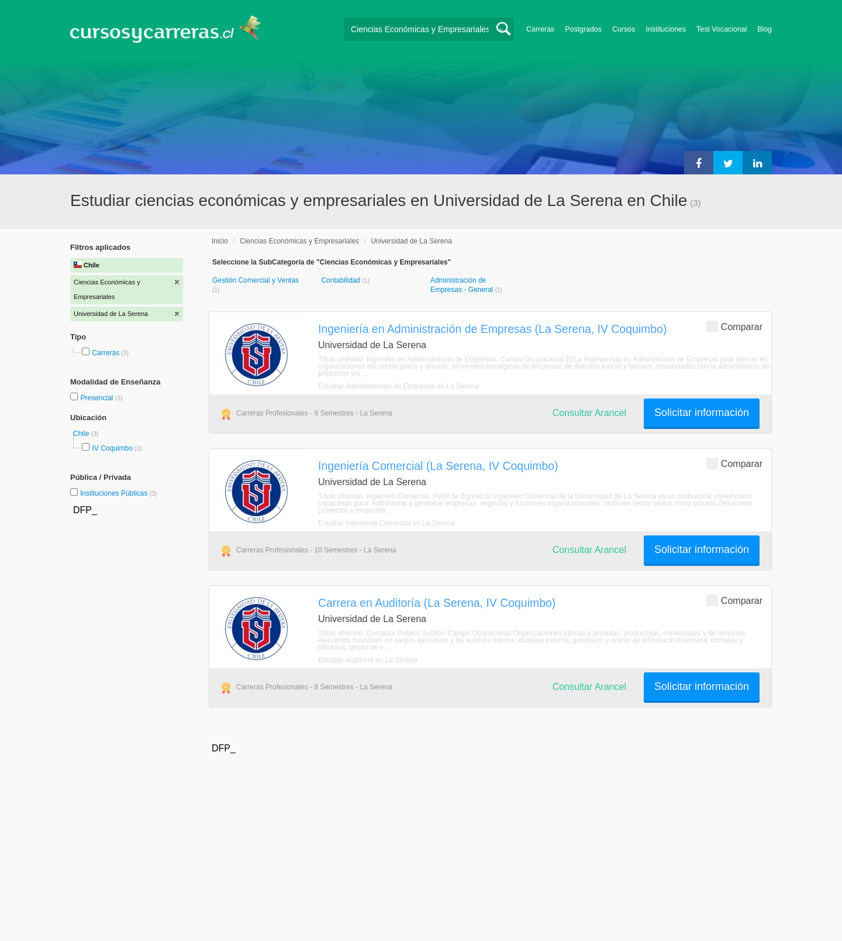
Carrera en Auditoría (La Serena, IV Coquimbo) (436, 602)
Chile (82, 434)
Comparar (734, 326)
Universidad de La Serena (411, 241)
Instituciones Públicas (118, 493)
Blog (764, 29)
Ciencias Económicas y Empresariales (299, 241)
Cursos (623, 29)
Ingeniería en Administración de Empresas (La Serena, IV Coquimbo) (492, 328)
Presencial (97, 398)
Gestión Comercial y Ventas (255, 280)
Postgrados (583, 29)
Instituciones (666, 29)
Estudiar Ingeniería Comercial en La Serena (386, 523)
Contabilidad (341, 280)
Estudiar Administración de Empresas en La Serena (398, 386)
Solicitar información (701, 412)
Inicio (220, 241)
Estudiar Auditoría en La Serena (367, 660)
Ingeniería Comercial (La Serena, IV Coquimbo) (438, 465)
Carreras (540, 29)
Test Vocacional (721, 29)
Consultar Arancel (589, 413)
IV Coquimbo (112, 448)
